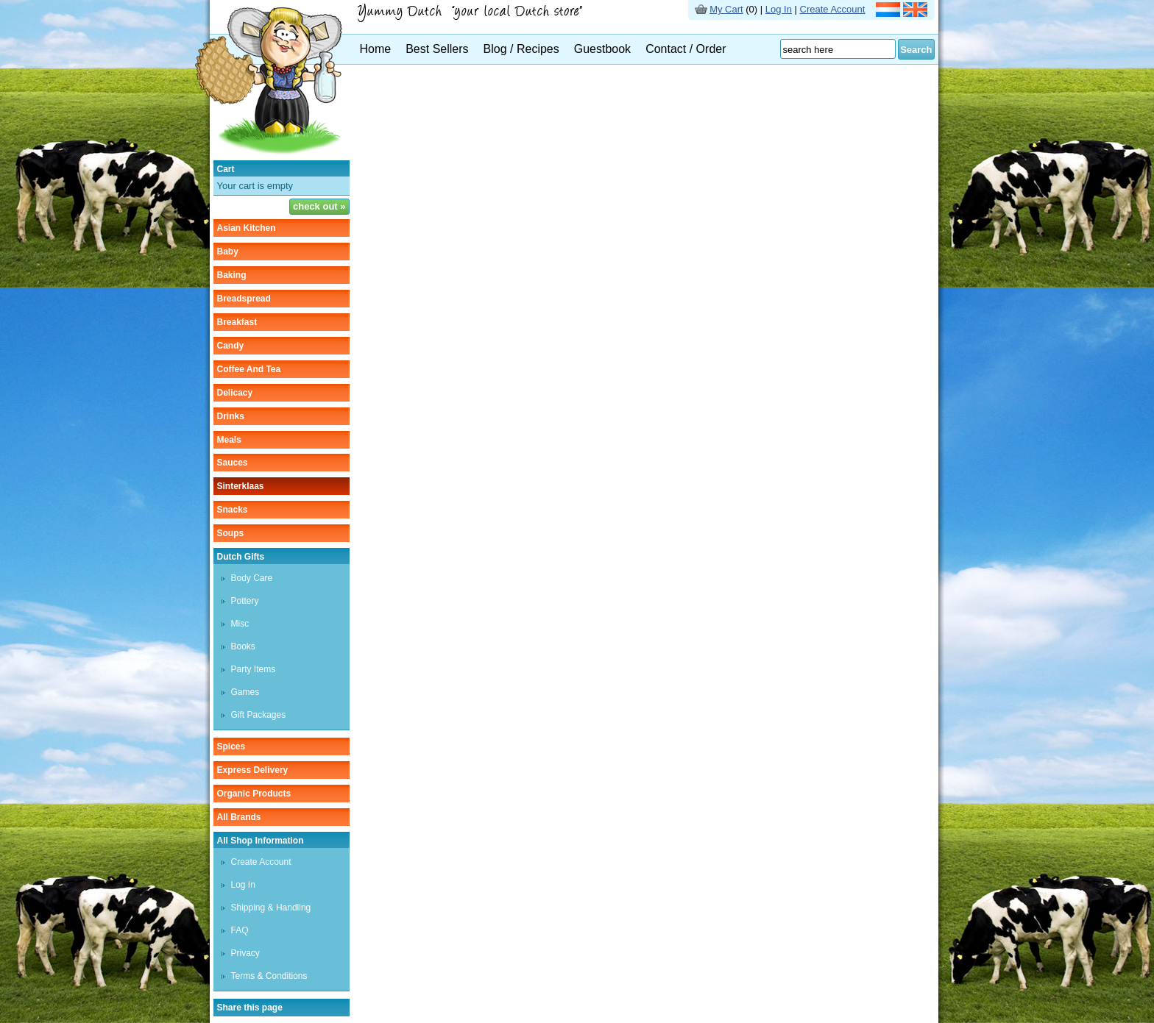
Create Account (833, 9)
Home (376, 49)
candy (230, 346)
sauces (232, 462)
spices (231, 746)
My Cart (726, 9)
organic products (254, 793)
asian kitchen (246, 228)
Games (245, 692)
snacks (232, 510)
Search (916, 49)
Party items (253, 669)
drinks (230, 416)
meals (229, 440)
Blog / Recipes (521, 49)
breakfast (237, 322)
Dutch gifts (241, 557)
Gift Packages (258, 715)
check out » (319, 206)
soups (230, 533)
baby (227, 251)
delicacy (235, 393)
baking (232, 275)
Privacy (245, 953)
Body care (252, 578)
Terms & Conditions (269, 976)
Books (243, 646)
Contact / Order (685, 49)
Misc (240, 624)
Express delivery (252, 770)
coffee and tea (249, 369)
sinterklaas (240, 486)
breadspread (244, 298)
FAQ (240, 930)
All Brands (239, 817)
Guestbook (602, 49)
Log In (778, 9)
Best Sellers (437, 49)
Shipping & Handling (271, 907)
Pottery (245, 601)
